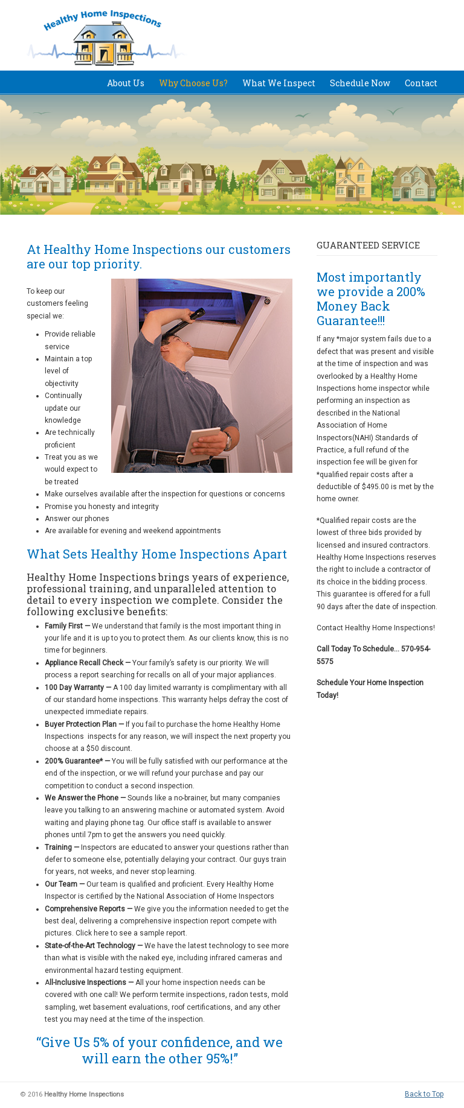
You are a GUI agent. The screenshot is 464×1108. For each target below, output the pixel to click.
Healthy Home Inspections (126, 39)
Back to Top (424, 1094)
